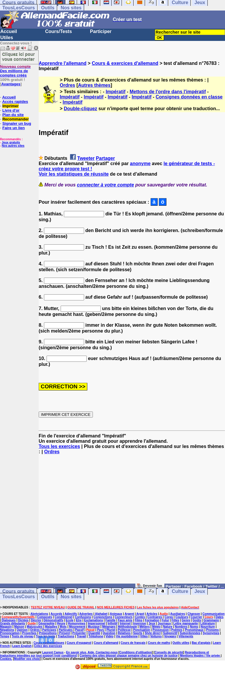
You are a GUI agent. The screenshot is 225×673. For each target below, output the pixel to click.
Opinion (22, 630)
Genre (186, 620)
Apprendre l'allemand (62, 63)
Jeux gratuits (11, 142)
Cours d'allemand (106, 642)
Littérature (207, 623)
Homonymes (76, 623)
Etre (78, 620)
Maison (19, 626)
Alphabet (101, 613)
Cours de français (133, 642)
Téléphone (95, 636)
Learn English (22, 646)
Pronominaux (194, 630)
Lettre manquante (185, 623)
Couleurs (181, 617)
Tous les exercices (59, 446)
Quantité (94, 633)
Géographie (46, 623)
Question (109, 633)
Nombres (181, 626)
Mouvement (77, 626)
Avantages (10, 84)
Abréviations (39, 613)
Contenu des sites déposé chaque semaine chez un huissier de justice (129, 655)
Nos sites (71, 7)
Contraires (154, 617)
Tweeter (86, 158)
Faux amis (125, 620)
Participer (101, 31)
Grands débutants (12, 623)
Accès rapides (15, 101)
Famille (110, 620)
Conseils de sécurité (169, 652)
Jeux (200, 591)
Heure (61, 623)
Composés (44, 617)
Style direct (153, 633)
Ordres (67, 85)
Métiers (144, 626)
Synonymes (211, 633)
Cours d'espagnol (79, 642)
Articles (151, 613)
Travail (81, 636)
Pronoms (212, 630)
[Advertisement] (132, 522)
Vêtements (185, 636)
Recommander (15, 119)
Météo (156, 626)
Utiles (6, 37)
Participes (49, 630)
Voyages (170, 636)
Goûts (196, 620)
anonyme (140, 163)
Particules (66, 630)
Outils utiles (181, 642)
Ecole (70, 620)
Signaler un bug (16, 123)
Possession (161, 630)
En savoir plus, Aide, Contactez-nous (92, 652)
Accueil (8, 31)
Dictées (23, 620)
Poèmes (176, 630)
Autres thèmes (94, 85)
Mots (63, 626)
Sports (137, 633)
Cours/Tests (58, 31)
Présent (64, 633)
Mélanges (109, 626)
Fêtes (175, 620)
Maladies (51, 626)
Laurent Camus (53, 652)
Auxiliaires (177, 613)
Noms (194, 626)
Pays (100, 630)
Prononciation (10, 633)
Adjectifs (70, 613)
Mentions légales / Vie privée (200, 655)
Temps (4, 636)
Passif (79, 630)
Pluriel (110, 630)
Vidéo (109, 636)
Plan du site (13, 115)
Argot (140, 613)
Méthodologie (127, 626)
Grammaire (211, 620)
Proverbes (29, 633)
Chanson (194, 613)
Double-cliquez (80, 108)
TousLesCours (18, 7)
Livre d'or (11, 110)
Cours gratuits (18, 591)
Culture (180, 591)
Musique (94, 626)
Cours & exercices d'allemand (125, 63)
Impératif (116, 91)
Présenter (79, 633)
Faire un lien (13, 128)
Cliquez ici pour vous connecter (18, 56)
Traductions (66, 636)
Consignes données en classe (189, 96)
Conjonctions (102, 617)
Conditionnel (63, 617)
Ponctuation (141, 630)
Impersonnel (96, 623)
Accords (56, 613)
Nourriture (207, 626)
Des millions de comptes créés (15, 70)
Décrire (36, 620)
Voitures (156, 636)
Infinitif (112, 623)
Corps (168, 617)
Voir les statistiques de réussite (74, 174)
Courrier (196, 617)
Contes (140, 617)
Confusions (83, 617)
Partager (105, 158)
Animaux (116, 613)
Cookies (5, 658)
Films (138, 620)
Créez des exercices (48, 646)
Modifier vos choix (27, 658)
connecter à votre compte (105, 184)
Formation (152, 620)
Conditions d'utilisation (136, 652)
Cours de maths (159, 642)
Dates (219, 617)
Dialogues (9, 620)
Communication (213, 613)
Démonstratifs (53, 620)
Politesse (124, 630)
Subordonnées (190, 633)
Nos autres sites (13, 145)
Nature (168, 626)
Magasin (6, 626)
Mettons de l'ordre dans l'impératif (167, 91)
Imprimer (10, 106)
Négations (7, 630)
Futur (165, 620)
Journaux (164, 623)
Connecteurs (123, 617)
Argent (129, 613)
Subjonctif (170, 633)
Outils (47, 7)
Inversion (139, 623)
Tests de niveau (22, 636)
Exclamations (93, 620)
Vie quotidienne (127, 636)
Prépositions (48, 633)
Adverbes (86, 613)
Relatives (124, 633)
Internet (125, 623)
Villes (144, 636)
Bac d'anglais (201, 642)
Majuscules (34, 626)
